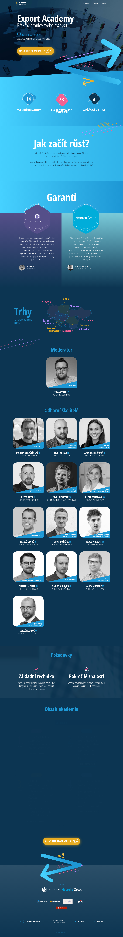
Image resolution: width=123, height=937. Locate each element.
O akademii (86, 3)
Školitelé (96, 3)
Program (104, 3)
